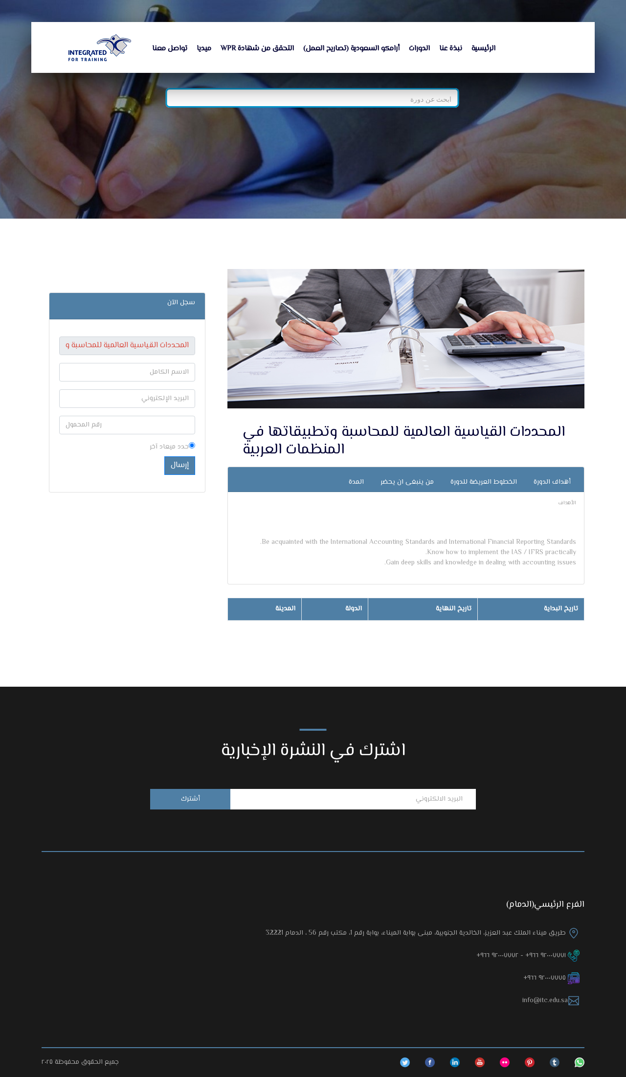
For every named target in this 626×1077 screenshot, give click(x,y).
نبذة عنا (450, 48)
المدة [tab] (356, 482)
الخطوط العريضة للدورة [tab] (483, 482)
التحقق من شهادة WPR (257, 48)
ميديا (204, 48)
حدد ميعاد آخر (172, 447)
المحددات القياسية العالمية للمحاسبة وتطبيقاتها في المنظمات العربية (404, 441)
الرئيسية (483, 48)
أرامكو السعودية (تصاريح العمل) (351, 48)
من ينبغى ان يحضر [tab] (407, 482)
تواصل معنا (169, 48)
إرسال (180, 465)
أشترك (190, 799)
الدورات (419, 48)
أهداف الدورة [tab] (552, 482)
